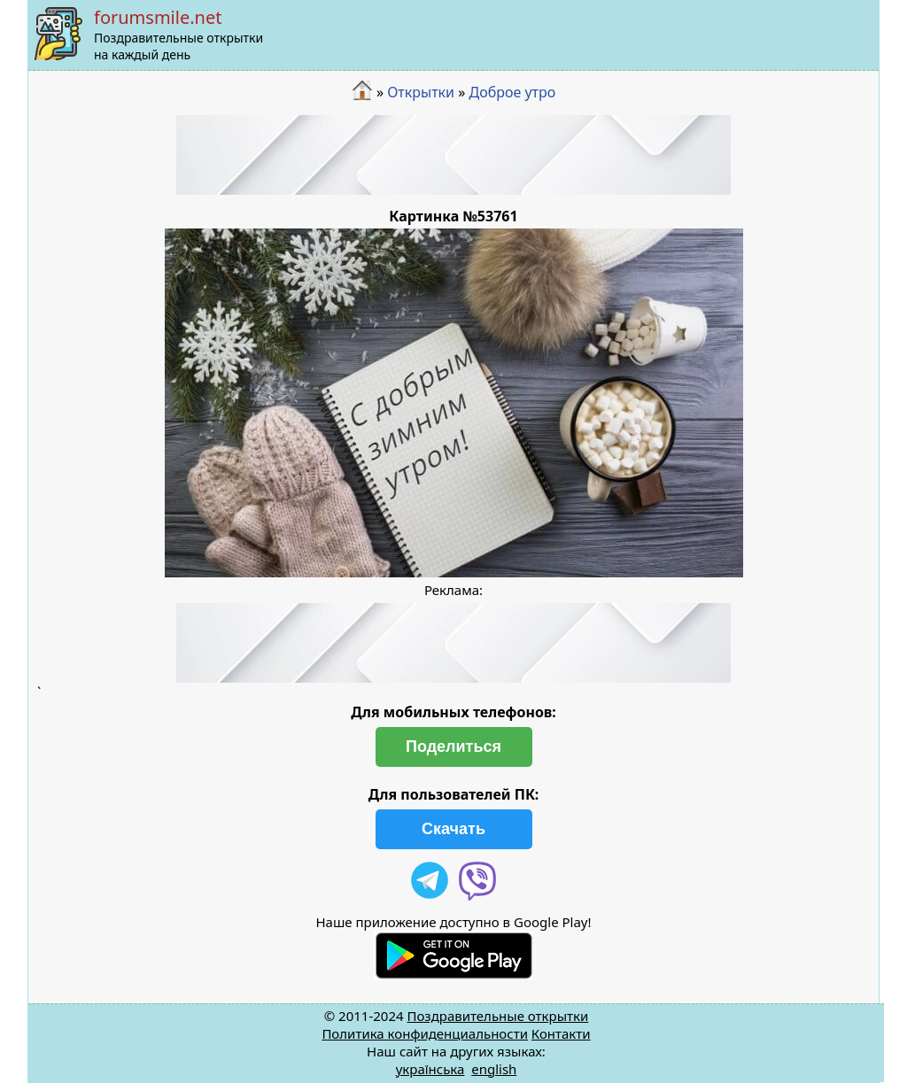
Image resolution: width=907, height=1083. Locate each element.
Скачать (453, 829)
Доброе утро (512, 92)
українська (430, 1069)
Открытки (420, 92)
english (493, 1069)
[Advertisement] (453, 155)
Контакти (561, 1033)
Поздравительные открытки (497, 1016)
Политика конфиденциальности (425, 1033)
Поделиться (453, 746)
